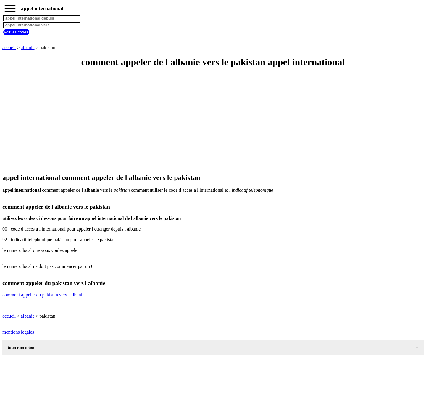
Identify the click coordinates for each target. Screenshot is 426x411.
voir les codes (16, 32)
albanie (27, 47)
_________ (10, 6)
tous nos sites (21, 348)
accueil (9, 47)
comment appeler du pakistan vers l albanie (43, 294)
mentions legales (18, 332)
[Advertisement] (179, 120)
